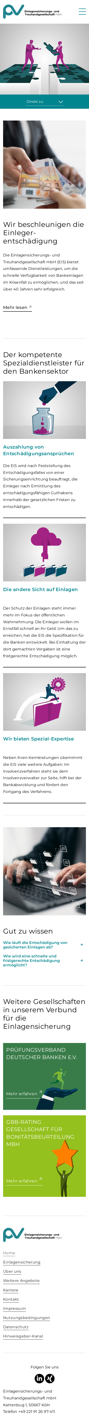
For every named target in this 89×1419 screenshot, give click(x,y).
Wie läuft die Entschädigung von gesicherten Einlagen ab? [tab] (35, 944)
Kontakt (11, 1299)
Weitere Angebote (21, 1280)
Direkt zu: (35, 101)
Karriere (11, 1290)
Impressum (14, 1308)
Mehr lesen (15, 307)
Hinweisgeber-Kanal (23, 1336)
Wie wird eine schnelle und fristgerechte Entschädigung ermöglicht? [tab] (31, 960)
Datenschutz (16, 1327)
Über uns (12, 1271)
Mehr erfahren (21, 1093)
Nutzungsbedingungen (26, 1317)
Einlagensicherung (21, 1262)
